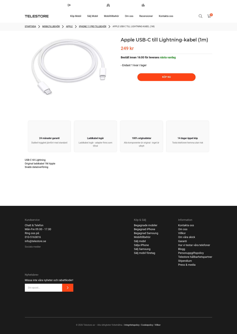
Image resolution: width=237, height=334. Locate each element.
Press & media (186, 264)
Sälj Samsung (142, 249)
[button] (49, 136)
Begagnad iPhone (144, 229)
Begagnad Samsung (146, 233)
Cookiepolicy (147, 325)
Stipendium (185, 260)
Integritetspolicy (132, 325)
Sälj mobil (140, 241)
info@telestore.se (35, 241)
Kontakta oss (166, 16)
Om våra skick (186, 237)
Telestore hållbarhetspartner (195, 256)
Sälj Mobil (92, 16)
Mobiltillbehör (111, 16)
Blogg (181, 249)
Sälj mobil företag (144, 253)
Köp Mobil (75, 16)
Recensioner (146, 16)
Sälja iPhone (141, 245)
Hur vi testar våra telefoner (194, 245)
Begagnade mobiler (145, 225)
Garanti (182, 241)
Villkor (182, 233)
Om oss (129, 16)
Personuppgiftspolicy (191, 253)
